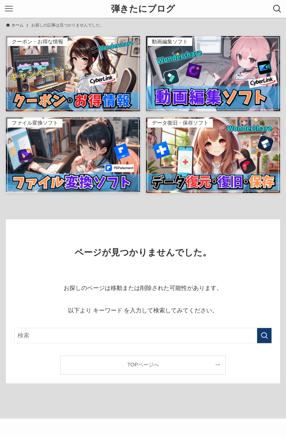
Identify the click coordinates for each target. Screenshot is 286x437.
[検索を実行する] (264, 335)
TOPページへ (142, 365)
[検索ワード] (143, 335)
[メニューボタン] (9, 9)
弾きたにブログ (143, 8)
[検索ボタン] (277, 9)
